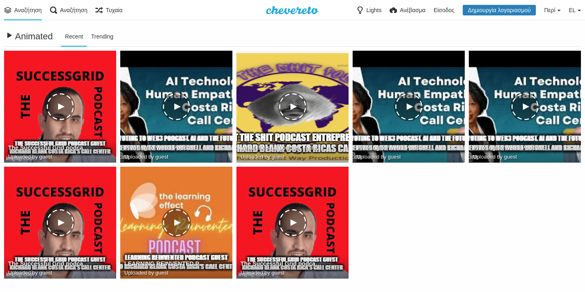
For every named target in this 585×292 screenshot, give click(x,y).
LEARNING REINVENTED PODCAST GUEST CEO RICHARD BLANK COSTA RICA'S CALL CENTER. (166, 264)
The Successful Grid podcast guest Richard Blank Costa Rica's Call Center (49, 148)
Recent (74, 36)
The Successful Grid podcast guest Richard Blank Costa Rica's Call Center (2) (49, 264)
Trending (102, 36)
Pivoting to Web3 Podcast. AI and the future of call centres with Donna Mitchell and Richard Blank (166, 148)
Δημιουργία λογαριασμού (499, 10)
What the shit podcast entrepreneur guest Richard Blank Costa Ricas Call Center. (282, 148)
